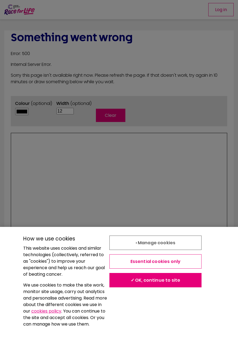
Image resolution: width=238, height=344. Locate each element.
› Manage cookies (156, 243)
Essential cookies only (155, 261)
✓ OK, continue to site (155, 280)
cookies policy (46, 311)
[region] (119, 285)
